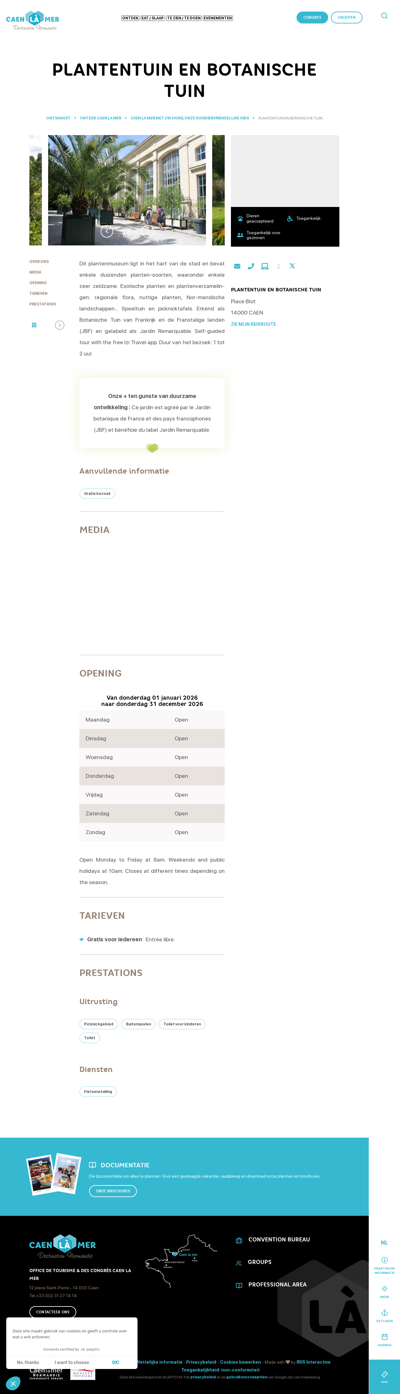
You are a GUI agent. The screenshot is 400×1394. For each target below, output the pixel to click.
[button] (13, 1383)
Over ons (39, 261)
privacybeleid (203, 1377)
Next (147, 231)
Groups (260, 1262)
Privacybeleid (201, 1362)
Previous (106, 231)
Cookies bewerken (240, 1362)
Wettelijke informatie (159, 1362)
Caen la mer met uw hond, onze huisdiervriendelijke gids (190, 118)
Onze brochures (113, 1191)
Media (35, 272)
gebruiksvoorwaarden (246, 1377)
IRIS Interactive (314, 1362)
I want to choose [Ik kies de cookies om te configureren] (72, 1362)
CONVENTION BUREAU (279, 1239)
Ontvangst (58, 118)
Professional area (277, 1284)
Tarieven (38, 293)
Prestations (42, 304)
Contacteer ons (52, 1312)
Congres (312, 17)
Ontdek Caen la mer (101, 118)
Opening (38, 283)
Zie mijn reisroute (253, 324)
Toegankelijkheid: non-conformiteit (220, 1369)
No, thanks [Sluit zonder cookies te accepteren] (28, 1362)
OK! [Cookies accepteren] (115, 1362)
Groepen (347, 17)
